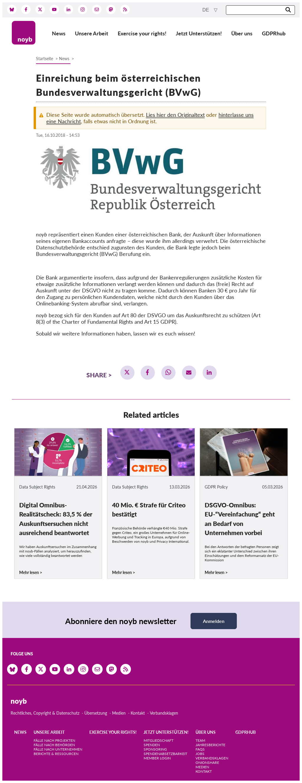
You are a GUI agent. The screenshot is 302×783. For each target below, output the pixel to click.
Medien (119, 712)
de (206, 9)
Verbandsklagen (164, 712)
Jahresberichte (210, 745)
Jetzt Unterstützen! (199, 33)
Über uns (241, 33)
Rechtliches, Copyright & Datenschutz (45, 712)
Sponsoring (155, 749)
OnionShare (207, 762)
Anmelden (213, 621)
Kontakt (138, 712)
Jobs (200, 753)
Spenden (152, 745)
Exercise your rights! (142, 33)
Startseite (44, 58)
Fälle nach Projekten (54, 740)
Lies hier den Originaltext (175, 114)
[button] (127, 373)
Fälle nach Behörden (54, 745)
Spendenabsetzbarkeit (165, 753)
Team (200, 740)
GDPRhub (273, 33)
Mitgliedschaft (158, 740)
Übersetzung (95, 712)
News (58, 33)
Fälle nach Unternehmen (58, 749)
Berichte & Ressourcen (56, 753)
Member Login (157, 758)
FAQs (200, 749)
